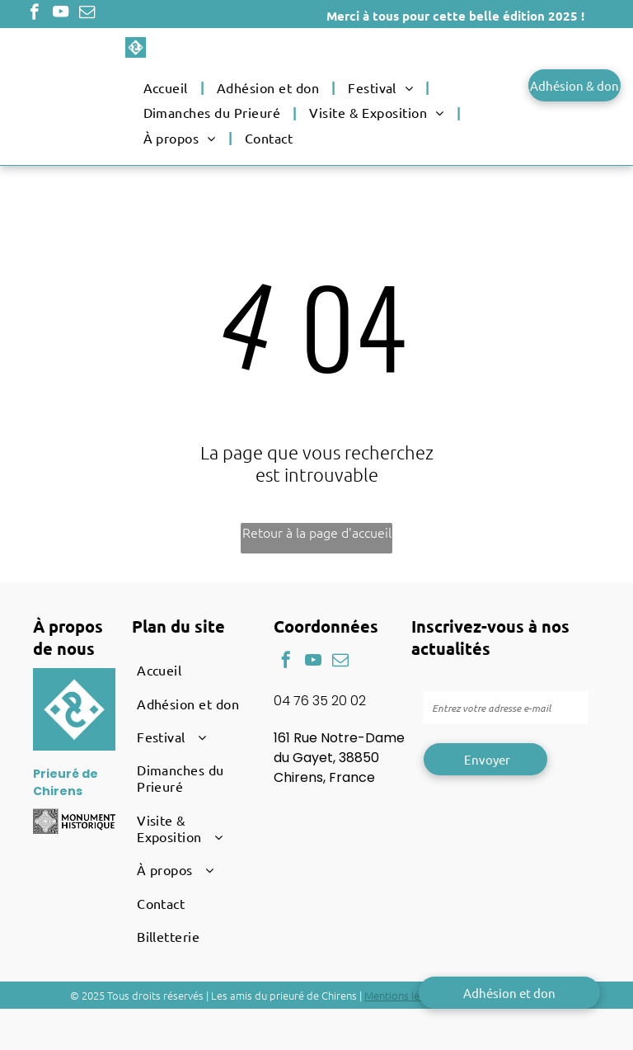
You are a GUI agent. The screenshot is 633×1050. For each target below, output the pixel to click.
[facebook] (34, 14)
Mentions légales (404, 995)
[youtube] (61, 14)
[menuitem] (167, 87)
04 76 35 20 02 (320, 700)
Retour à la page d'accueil (317, 532)
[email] (87, 14)
